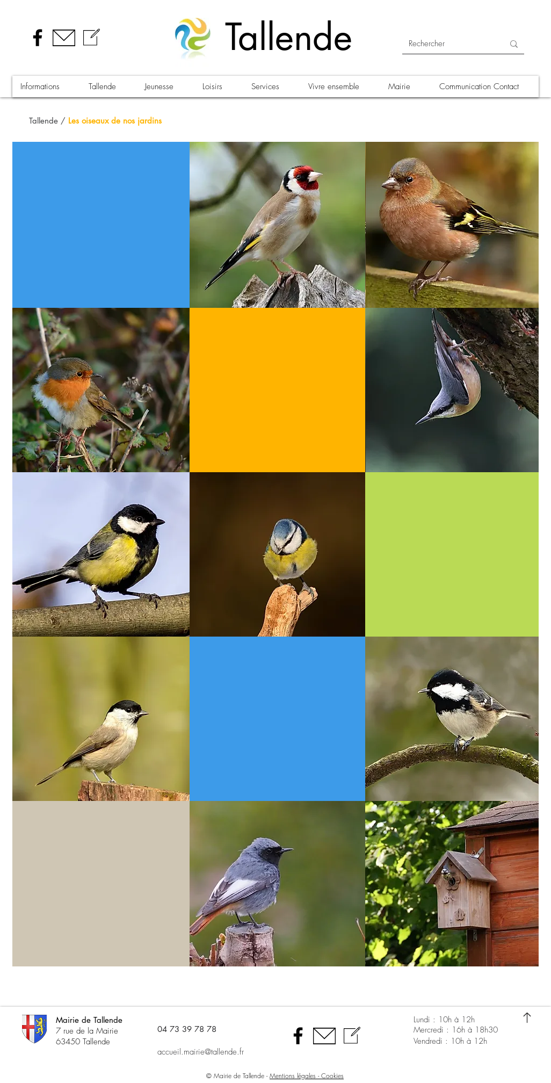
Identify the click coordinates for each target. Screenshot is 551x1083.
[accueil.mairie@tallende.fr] (213, 1051)
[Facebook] (37, 37)
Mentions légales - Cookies (307, 1075)
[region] (277, 225)
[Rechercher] (448, 44)
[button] (46, 86)
